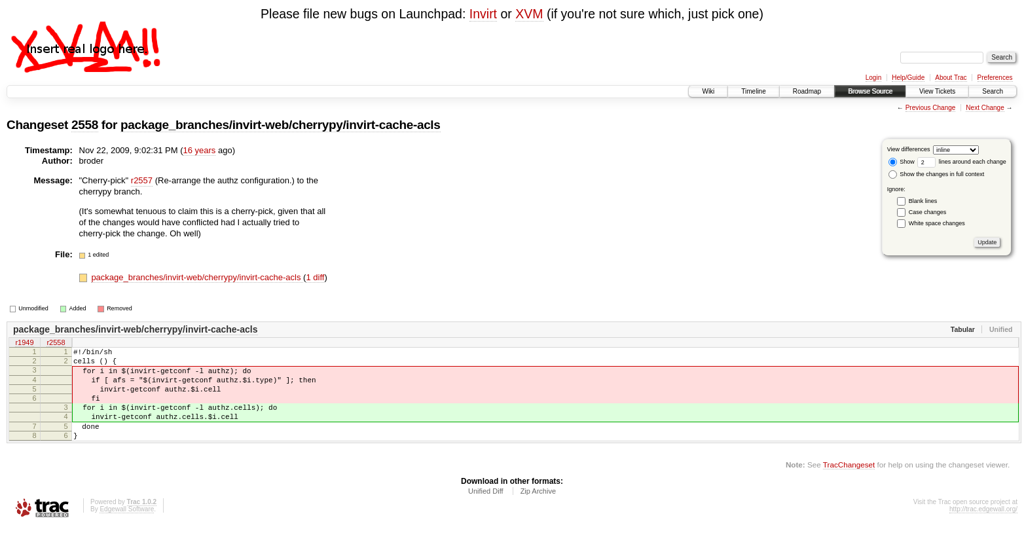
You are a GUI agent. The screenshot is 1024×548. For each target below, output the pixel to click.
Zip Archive (538, 513)
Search (992, 91)
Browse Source (870, 91)
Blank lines (923, 201)
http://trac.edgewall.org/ (983, 530)
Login (873, 77)
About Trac (950, 77)
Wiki (708, 91)
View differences (908, 149)
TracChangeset (849, 486)
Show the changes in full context (936, 174)
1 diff (315, 277)
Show (901, 161)
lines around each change (961, 161)
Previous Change (930, 107)
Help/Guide (908, 77)
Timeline (753, 91)
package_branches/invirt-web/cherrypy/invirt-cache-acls (280, 125)
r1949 (24, 343)
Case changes (928, 212)
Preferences (995, 77)
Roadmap (807, 91)
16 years (199, 150)
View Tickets (937, 91)
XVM (529, 14)
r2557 (142, 180)
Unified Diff (485, 513)
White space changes (937, 223)
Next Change (985, 107)
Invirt (483, 14)
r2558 (55, 343)
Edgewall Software (127, 530)
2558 (84, 125)
